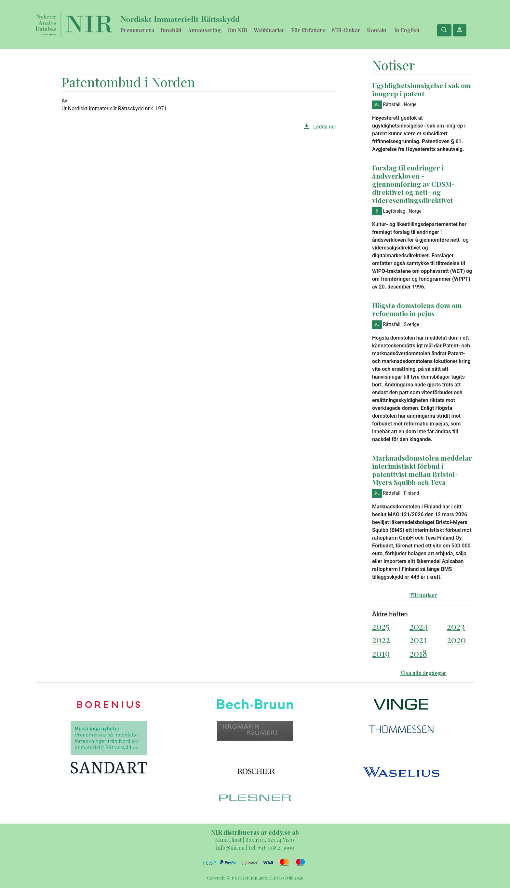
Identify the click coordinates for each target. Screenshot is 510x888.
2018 (418, 653)
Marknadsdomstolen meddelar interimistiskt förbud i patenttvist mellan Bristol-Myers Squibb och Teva (422, 470)
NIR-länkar (346, 30)
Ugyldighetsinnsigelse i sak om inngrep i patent (421, 89)
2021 (418, 639)
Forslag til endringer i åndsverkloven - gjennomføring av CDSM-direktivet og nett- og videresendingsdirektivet (413, 184)
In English (407, 30)
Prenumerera (137, 30)
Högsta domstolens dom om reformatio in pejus (417, 309)
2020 (456, 639)
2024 (418, 626)
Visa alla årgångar (423, 672)
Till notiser (423, 595)
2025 (381, 626)
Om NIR (237, 30)
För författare (308, 30)
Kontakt (376, 30)
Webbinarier (269, 30)
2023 (456, 626)
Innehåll (171, 30)
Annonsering (204, 30)
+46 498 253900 (276, 847)
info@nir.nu (230, 847)
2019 (381, 653)
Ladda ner (320, 127)
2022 (381, 639)
